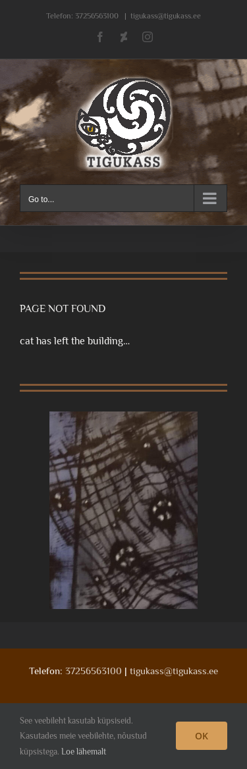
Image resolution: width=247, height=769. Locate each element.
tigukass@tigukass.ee (165, 15)
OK (201, 735)
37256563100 (97, 15)
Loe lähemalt (83, 751)
